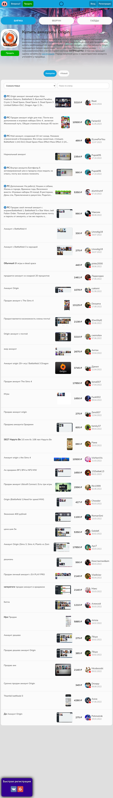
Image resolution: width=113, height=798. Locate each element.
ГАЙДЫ (94, 20)
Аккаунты (50, 73)
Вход (93, 4)
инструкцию (48, 53)
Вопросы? (15, 4)
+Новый (64, 73)
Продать (28, 4)
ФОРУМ (56, 20)
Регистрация (105, 4)
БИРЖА (18, 20)
